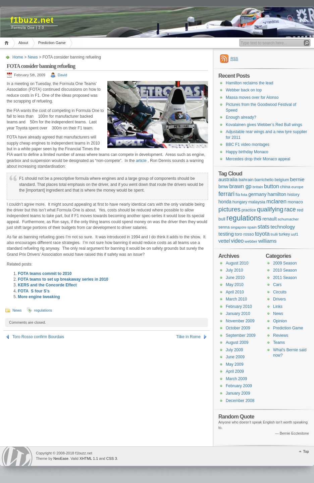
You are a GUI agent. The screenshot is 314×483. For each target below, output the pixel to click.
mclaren (276, 201)
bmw (223, 186)
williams (267, 241)
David (62, 75)
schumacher (288, 219)
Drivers (279, 299)
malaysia (256, 201)
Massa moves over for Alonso (252, 97)
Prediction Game (52, 43)
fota (244, 195)
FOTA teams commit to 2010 (44, 273)
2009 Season (285, 263)
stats (263, 227)
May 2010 (235, 284)
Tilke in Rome (188, 336)
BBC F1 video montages (247, 144)
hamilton (276, 194)
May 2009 (235, 364)
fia (237, 194)
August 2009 (237, 342)
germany (257, 194)
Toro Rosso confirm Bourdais (38, 336)
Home (7, 43)
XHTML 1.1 (89, 458)
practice (249, 210)
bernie (297, 179)
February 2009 (239, 386)
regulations (43, 310)
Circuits (279, 292)
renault (269, 219)
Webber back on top (244, 90)
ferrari (226, 193)
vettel (224, 241)
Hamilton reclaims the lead (249, 83)
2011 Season (285, 277)
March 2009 (236, 378)
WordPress (17, 456)
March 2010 (236, 299)
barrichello (264, 179)
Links (277, 306)
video (237, 241)
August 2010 (237, 263)
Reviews (280, 335)
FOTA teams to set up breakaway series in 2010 (63, 279)
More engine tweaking (39, 296)
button (271, 186)
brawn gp (240, 186)
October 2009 (238, 328)
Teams (279, 342)
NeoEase (60, 458)
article (141, 160)
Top (306, 451)
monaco (295, 201)
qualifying (270, 209)
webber (251, 241)
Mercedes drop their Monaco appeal (258, 159)
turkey (284, 234)
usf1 (294, 234)
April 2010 (235, 292)
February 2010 (239, 306)
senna (223, 227)
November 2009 (240, 321)
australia (228, 179)
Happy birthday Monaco (247, 152)
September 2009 (241, 335)
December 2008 (240, 400)
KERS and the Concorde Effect (47, 285)
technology (282, 227)
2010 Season (285, 270)
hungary (239, 202)
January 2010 (238, 313)
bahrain (246, 179)
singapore (238, 227)
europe (298, 187)
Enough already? (241, 117)
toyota (262, 234)
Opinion (280, 321)
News (33, 57)
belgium (281, 179)
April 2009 (235, 371)
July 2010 (234, 270)
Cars (277, 284)
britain (258, 187)
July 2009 (234, 350)
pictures (229, 209)
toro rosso (244, 234)
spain (252, 227)
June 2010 (235, 277)
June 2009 (235, 357)
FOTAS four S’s (33, 291)
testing (226, 234)
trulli (274, 234)
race (290, 209)
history (293, 194)
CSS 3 (111, 458)
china (285, 186)
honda (224, 201)
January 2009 (238, 393)
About (23, 43)
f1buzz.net (32, 20)
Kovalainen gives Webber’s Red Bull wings (264, 124)
